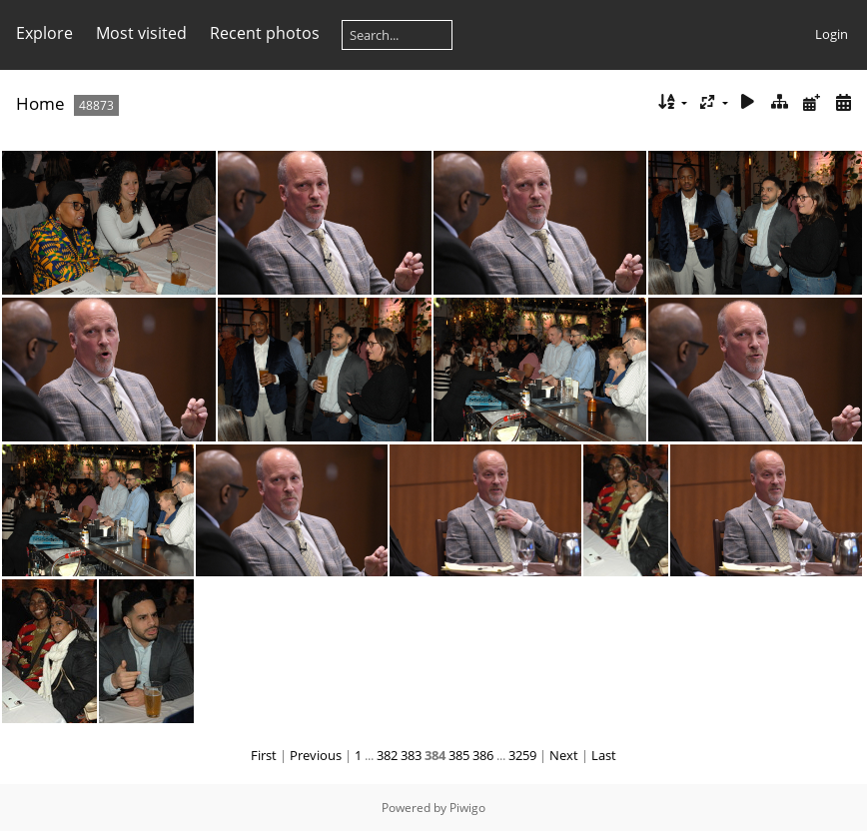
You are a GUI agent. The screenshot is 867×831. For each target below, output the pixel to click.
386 (482, 755)
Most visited (141, 33)
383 (411, 755)
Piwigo (467, 807)
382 (387, 755)
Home (40, 103)
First (264, 755)
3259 (522, 755)
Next (563, 755)
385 (458, 755)
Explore (44, 33)
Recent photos (265, 33)
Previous (316, 755)
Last (603, 755)
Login (831, 34)
